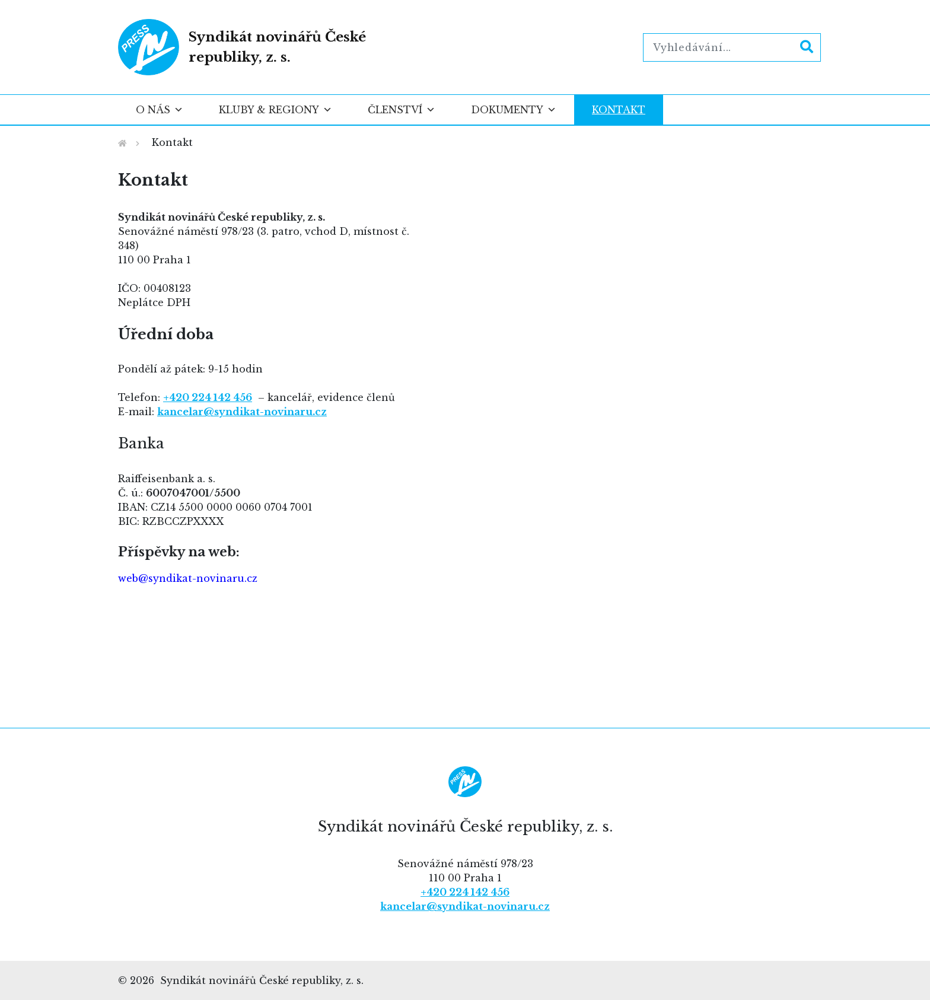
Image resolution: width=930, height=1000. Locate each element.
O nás (159, 110)
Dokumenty (513, 110)
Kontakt (618, 110)
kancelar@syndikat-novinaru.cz (242, 412)
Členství (401, 110)
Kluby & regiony (275, 110)
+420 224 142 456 (465, 892)
